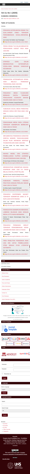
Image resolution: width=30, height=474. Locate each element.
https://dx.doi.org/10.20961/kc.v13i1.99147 (16, 254)
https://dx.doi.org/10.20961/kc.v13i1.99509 (16, 104)
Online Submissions (6, 286)
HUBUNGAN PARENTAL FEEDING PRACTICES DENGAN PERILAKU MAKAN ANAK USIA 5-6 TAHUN (15, 183)
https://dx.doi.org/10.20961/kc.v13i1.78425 (16, 42)
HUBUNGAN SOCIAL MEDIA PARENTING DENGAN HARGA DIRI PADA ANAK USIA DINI (15, 111)
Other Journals (6, 429)
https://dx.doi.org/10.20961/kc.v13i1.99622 (16, 190)
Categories (5, 431)
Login (21, 2)
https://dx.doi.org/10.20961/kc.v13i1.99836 (16, 221)
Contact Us (4, 292)
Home (2, 8)
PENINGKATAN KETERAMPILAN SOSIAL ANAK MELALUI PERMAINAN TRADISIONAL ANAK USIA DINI (15, 82)
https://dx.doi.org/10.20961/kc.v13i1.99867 (16, 149)
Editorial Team (5, 273)
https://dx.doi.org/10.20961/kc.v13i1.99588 (16, 176)
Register (26, 2)
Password (4, 368)
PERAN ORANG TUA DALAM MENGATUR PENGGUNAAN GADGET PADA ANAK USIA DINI (15, 49)
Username (4, 364)
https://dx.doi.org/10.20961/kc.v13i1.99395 (16, 131)
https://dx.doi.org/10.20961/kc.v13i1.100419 (16, 205)
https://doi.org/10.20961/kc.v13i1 (11, 18)
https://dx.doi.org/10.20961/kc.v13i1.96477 (16, 57)
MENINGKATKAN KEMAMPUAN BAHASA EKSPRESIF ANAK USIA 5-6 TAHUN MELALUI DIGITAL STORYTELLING (15, 170)
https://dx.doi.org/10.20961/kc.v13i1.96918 (16, 75)
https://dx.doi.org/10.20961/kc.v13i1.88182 (16, 88)
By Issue (5, 423)
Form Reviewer (5, 296)
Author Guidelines (6, 279)
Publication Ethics (6, 289)
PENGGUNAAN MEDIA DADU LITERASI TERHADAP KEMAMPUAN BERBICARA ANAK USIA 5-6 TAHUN (15, 125)
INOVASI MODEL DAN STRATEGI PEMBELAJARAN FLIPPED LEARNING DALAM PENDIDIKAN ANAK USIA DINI (15, 156)
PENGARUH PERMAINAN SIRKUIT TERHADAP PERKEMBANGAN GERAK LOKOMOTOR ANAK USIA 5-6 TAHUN (15, 228)
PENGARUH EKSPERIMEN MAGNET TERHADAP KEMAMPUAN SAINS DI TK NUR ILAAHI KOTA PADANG (15, 197)
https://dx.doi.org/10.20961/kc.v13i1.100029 (16, 118)
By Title (5, 427)
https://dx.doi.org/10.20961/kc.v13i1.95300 (16, 163)
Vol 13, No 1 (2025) (13, 8)
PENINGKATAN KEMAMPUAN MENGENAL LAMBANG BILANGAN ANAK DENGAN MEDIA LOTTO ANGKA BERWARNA (15, 212)
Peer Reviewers (5, 276)
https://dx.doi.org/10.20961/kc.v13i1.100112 (16, 236)
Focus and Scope (6, 283)
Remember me (7, 373)
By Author (5, 425)
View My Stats (6, 459)
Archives (6, 8)
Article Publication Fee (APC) (8, 299)
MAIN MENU (3, 4)
